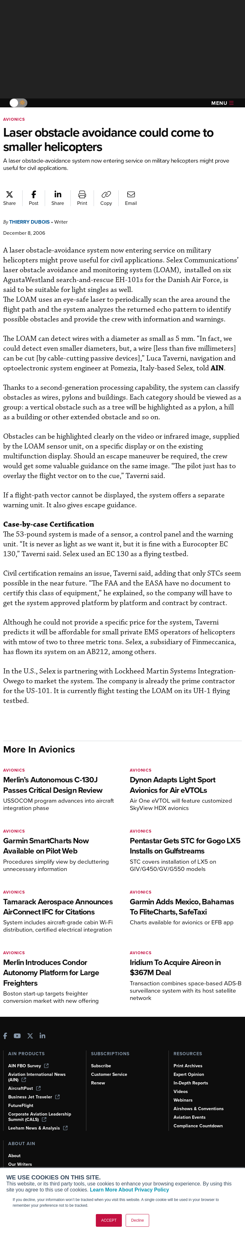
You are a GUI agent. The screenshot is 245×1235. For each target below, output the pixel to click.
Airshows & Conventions (199, 1108)
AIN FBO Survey (28, 1066)
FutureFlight (20, 1105)
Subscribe (101, 1066)
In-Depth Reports (191, 1083)
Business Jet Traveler (34, 1097)
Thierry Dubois (29, 222)
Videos (181, 1091)
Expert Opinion (189, 1074)
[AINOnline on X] (30, 1037)
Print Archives (188, 1066)
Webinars (183, 1100)
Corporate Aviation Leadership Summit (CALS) (39, 1116)
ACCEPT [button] (109, 1220)
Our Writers (20, 1164)
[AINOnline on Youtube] (17, 1037)
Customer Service (109, 1074)
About (14, 1155)
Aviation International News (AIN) (37, 1077)
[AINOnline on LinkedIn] (42, 1037)
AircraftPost (24, 1088)
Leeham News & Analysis (38, 1128)
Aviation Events (190, 1117)
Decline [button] (137, 1220)
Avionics (14, 119)
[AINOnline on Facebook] (5, 1037)
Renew (98, 1083)
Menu (222, 103)
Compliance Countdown (198, 1126)
